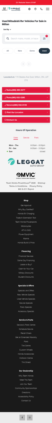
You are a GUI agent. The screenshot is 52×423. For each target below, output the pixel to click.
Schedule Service (26, 329)
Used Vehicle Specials (26, 299)
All (8, 51)
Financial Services (26, 256)
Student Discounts (26, 277)
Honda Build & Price (26, 242)
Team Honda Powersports (26, 222)
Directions (26, 392)
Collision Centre (26, 358)
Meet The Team (26, 380)
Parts (26, 341)
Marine (26, 238)
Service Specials (26, 303)
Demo (32, 51)
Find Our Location (13, 112)
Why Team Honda (26, 376)
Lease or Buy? (26, 264)
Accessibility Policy (26, 396)
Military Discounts (26, 273)
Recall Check (26, 333)
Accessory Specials (26, 311)
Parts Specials (26, 307)
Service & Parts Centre (26, 325)
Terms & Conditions (18, 186)
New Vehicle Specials (26, 294)
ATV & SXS (26, 230)
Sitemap (41, 183)
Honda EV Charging (26, 213)
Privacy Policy (36, 186)
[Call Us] (41, 9)
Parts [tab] (36, 137)
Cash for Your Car (26, 268)
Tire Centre (26, 345)
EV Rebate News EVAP (26, 2)
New (20, 51)
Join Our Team (26, 384)
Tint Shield (26, 362)
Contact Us (10, 120)
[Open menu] (47, 9)
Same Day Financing (26, 260)
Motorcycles (26, 226)
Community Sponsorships (26, 388)
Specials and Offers (26, 290)
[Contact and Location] (35, 9)
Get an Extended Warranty (26, 337)
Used (44, 51)
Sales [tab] (15, 137)
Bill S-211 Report (26, 189)
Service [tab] (26, 137)
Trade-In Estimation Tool (26, 218)
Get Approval (26, 205)
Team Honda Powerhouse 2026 (21, 183)
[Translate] (29, 9)
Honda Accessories (26, 354)
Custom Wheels (26, 350)
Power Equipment (26, 234)
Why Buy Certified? (26, 209)
